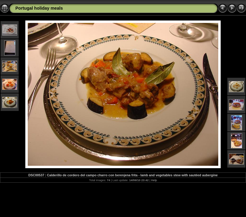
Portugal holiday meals (39, 8)
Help (154, 180)
